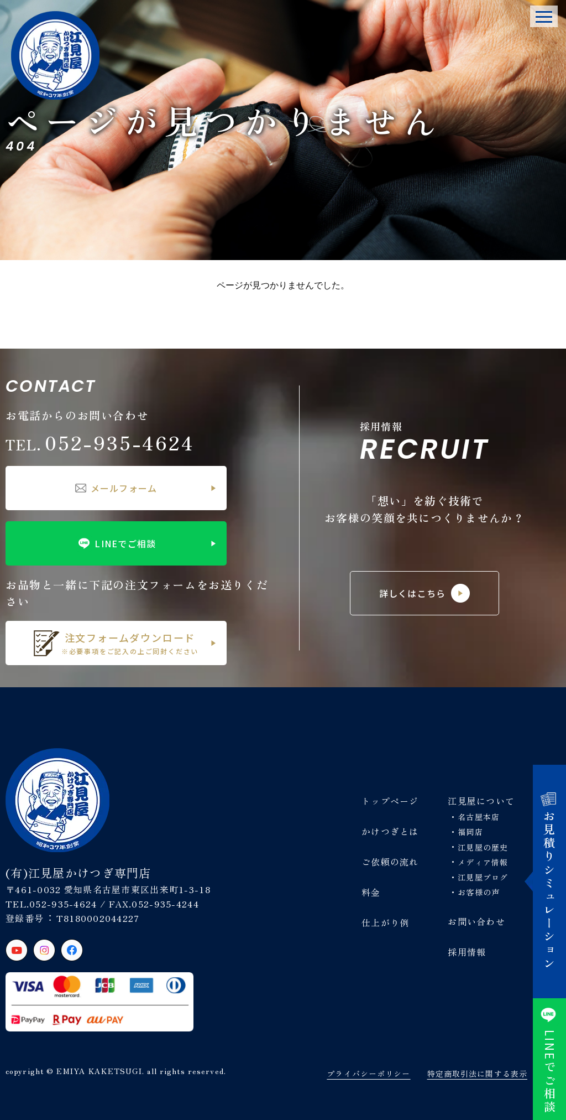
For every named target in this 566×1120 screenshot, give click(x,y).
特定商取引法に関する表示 (477, 1073)
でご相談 (549, 1059)
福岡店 (470, 831)
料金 (371, 892)
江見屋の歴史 (483, 847)
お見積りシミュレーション (549, 881)
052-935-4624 (100, 442)
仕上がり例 (385, 922)
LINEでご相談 (116, 543)
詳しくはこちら (424, 593)
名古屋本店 (479, 816)
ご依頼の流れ (390, 861)
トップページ (390, 800)
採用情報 (467, 951)
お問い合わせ (476, 921)
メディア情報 (483, 862)
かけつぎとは (390, 831)
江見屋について (481, 800)
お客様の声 (479, 892)
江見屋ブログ (483, 877)
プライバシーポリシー (368, 1073)
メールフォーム (116, 488)
